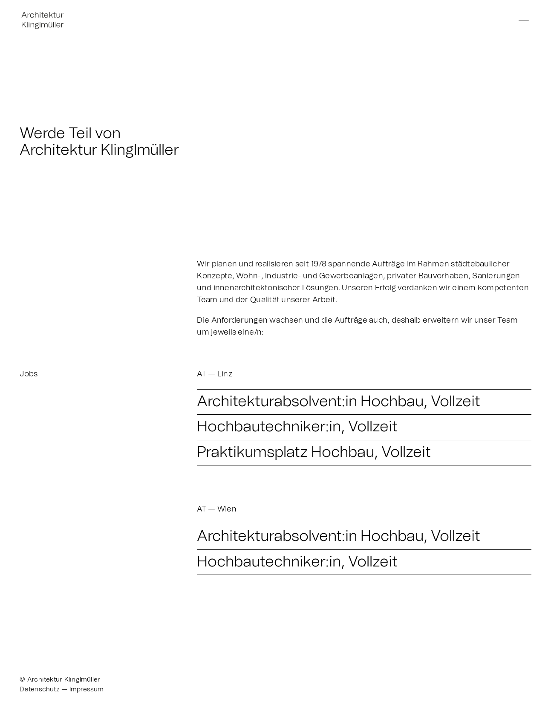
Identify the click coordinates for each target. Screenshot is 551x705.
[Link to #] (523, 20)
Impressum (86, 689)
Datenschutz (39, 689)
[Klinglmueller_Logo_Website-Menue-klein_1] (52, 12)
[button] (364, 402)
